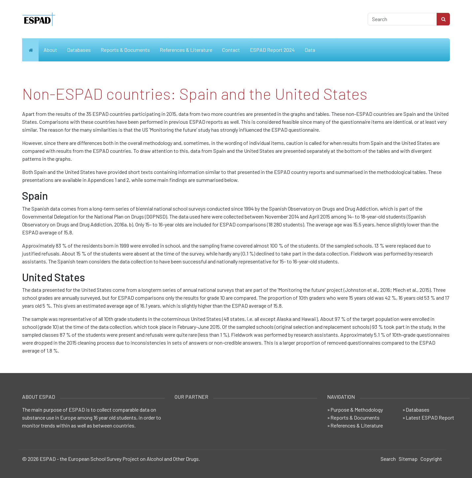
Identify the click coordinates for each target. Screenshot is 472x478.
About (50, 50)
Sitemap (408, 459)
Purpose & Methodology (356, 409)
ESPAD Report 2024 (272, 50)
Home (30, 49)
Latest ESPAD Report (430, 417)
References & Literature (186, 50)
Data (310, 50)
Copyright (431, 459)
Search (388, 459)
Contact (231, 50)
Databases (79, 50)
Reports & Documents (125, 50)
